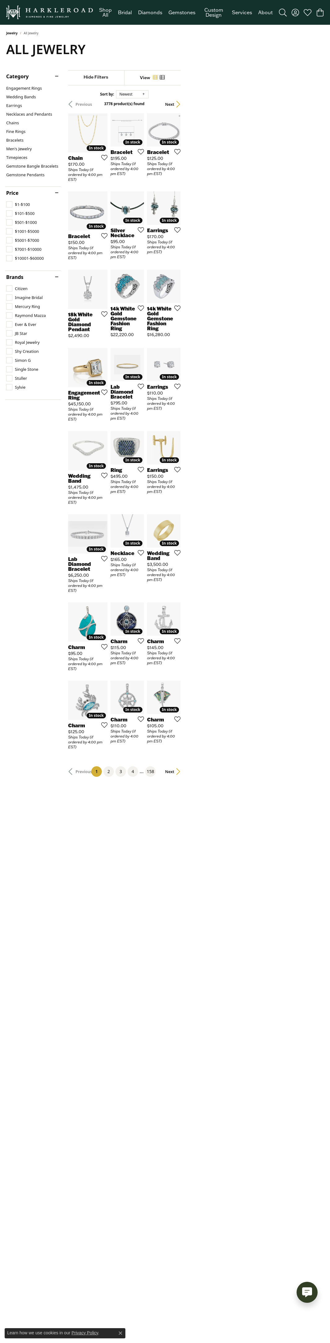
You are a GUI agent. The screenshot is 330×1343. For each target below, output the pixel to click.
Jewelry (12, 33)
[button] (283, 12)
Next (313, 104)
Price (12, 192)
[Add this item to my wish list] (146, 201)
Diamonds (150, 12)
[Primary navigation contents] (186, 12)
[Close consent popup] (120, 1333)
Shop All (105, 12)
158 (222, 1023)
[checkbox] (18, 204)
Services (242, 12)
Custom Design (213, 12)
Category (17, 76)
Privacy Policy (85, 1332)
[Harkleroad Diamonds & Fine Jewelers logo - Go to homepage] (49, 12)
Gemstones (181, 12)
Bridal (125, 12)
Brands (15, 277)
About (265, 12)
